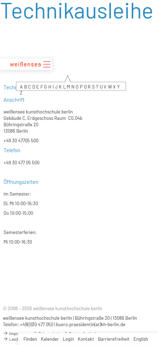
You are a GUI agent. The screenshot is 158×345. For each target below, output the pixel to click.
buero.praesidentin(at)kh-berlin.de (90, 324)
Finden (30, 339)
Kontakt (86, 339)
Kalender (50, 339)
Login (68, 339)
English (141, 339)
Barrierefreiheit (114, 339)
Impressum (16, 333)
